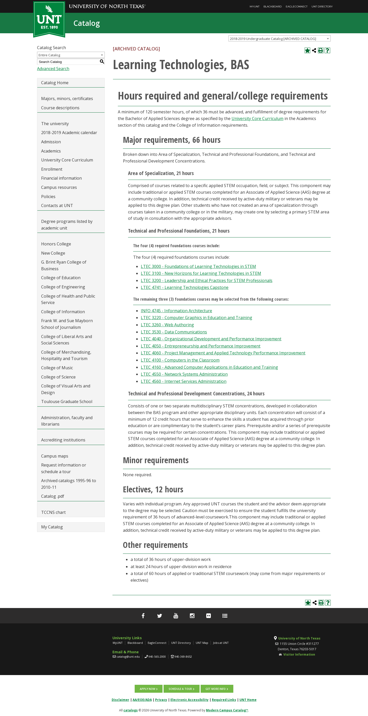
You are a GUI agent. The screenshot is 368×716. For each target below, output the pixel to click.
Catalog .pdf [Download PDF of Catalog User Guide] (52, 496)
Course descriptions (60, 108)
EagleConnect (296, 6)
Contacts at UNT (57, 205)
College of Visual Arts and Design (65, 389)
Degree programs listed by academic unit (67, 225)
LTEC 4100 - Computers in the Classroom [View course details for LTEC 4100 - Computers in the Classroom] (180, 360)
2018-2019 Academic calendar (69, 132)
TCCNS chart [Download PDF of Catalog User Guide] (53, 512)
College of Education (60, 277)
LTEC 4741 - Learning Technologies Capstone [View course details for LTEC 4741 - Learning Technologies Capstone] (184, 287)
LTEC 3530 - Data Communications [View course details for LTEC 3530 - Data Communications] (174, 332)
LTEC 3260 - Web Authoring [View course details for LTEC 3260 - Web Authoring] (167, 325)
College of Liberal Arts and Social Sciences (66, 340)
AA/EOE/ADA (142, 699)
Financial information (61, 178)
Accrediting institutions (63, 440)
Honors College (56, 244)
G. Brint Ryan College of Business (63, 265)
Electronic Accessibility (189, 699)
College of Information (63, 311)
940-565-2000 (157, 656)
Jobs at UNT (221, 643)
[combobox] (279, 38)
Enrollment (51, 169)
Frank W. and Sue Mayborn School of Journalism (67, 324)
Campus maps (54, 456)
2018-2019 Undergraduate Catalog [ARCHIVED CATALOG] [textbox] (273, 38)
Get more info (215, 688)
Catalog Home (54, 82)
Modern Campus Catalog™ (227, 710)
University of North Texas (299, 638)
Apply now (147, 688)
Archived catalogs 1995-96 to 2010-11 (68, 484)
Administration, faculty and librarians (67, 421)
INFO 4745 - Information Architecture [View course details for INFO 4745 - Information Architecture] (176, 310)
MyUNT (254, 6)
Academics (51, 151)
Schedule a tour (180, 688)
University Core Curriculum (67, 160)
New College (53, 253)
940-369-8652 (183, 656)
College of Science (58, 377)
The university (55, 123)
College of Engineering (63, 287)
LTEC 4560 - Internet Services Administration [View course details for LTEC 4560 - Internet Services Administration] (183, 381)
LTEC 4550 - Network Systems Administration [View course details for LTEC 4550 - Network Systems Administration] (184, 374)
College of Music (57, 368)
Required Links (224, 699)
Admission (51, 142)
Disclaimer (120, 699)
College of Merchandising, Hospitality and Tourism (66, 355)
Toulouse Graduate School (66, 401)
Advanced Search (53, 68)
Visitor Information (299, 654)
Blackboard (272, 6)
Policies (48, 196)
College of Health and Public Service (68, 299)
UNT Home (248, 699)
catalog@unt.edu (128, 656)
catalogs (130, 710)
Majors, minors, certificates (67, 98)
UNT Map (202, 643)
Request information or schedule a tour (63, 468)
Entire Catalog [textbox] (49, 55)
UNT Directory (322, 6)
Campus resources (59, 187)
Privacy (161, 699)
